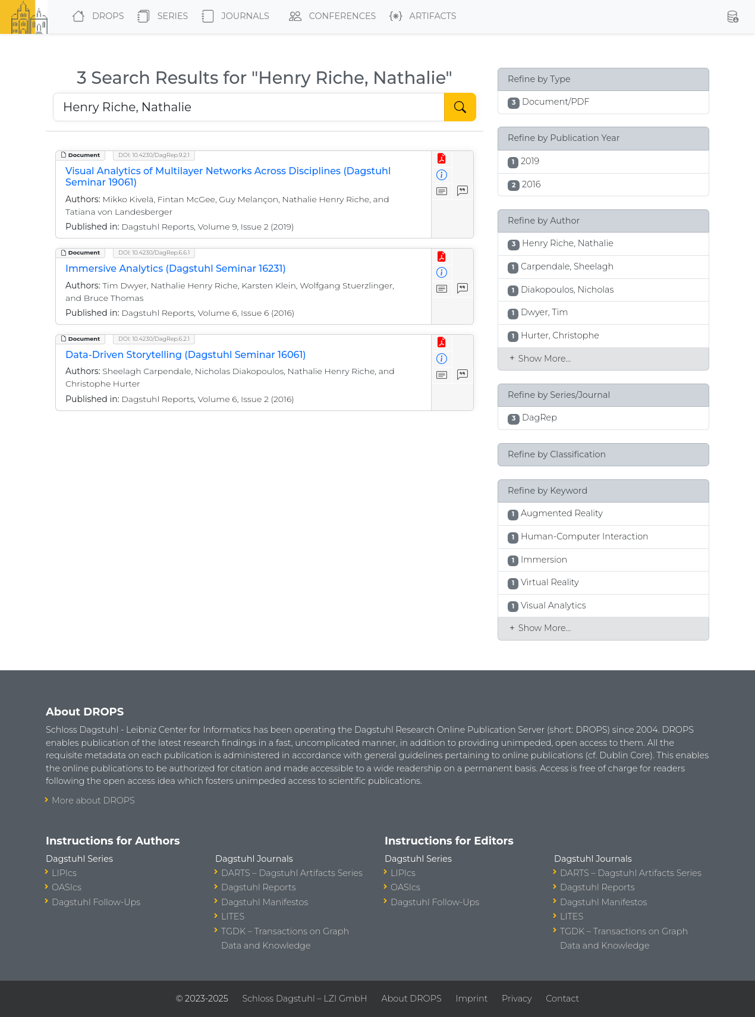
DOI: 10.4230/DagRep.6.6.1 (154, 252)
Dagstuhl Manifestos (264, 902)
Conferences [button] (330, 16)
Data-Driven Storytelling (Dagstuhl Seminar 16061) (185, 354)
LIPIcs (64, 873)
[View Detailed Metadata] (442, 176)
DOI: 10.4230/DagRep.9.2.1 (154, 155)
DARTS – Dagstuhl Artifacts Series (292, 873)
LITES (232, 916)
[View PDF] (442, 159)
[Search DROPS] (249, 107)
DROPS (95, 16)
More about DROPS (93, 800)
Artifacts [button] (421, 16)
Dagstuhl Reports (258, 887)
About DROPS (411, 998)
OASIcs (66, 887)
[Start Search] (460, 107)
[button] (732, 16)
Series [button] (160, 16)
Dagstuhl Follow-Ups (96, 902)
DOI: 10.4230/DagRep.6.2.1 (154, 338)
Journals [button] (233, 16)
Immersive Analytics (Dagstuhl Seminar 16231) (175, 268)
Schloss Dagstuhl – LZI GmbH (304, 998)
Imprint (471, 998)
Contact (562, 998)
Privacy (516, 998)
